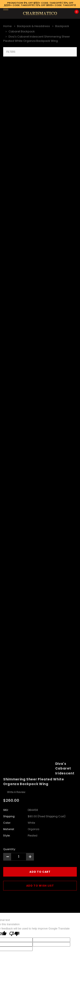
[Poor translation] (14, 934)
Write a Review (16, 792)
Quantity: (9, 849)
